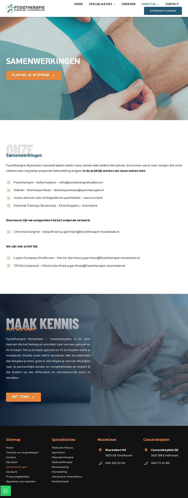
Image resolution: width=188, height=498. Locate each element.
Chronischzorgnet (27, 231)
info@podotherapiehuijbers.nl (81, 182)
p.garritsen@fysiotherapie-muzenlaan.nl (90, 231)
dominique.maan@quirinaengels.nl (79, 190)
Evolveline (90, 205)
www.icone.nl (93, 197)
